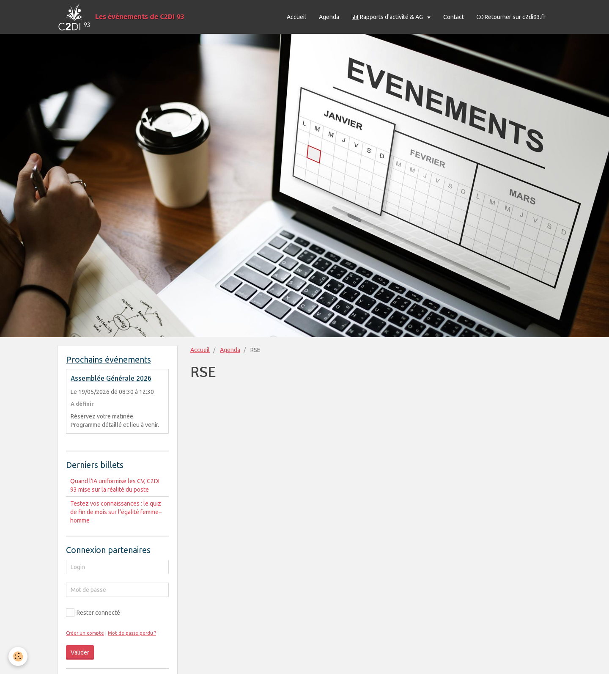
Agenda (329, 17)
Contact (453, 17)
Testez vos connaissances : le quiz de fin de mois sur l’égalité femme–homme (116, 512)
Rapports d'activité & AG (388, 17)
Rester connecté (93, 612)
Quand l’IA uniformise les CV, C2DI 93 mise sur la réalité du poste (114, 485)
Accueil (296, 17)
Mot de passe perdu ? (132, 632)
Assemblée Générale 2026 (111, 378)
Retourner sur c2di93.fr (511, 17)
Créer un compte (85, 632)
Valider (80, 652)
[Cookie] (17, 656)
